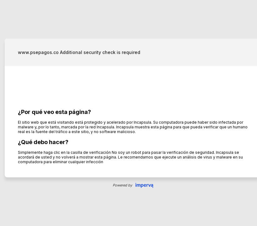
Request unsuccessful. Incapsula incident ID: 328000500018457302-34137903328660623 (128, 113)
